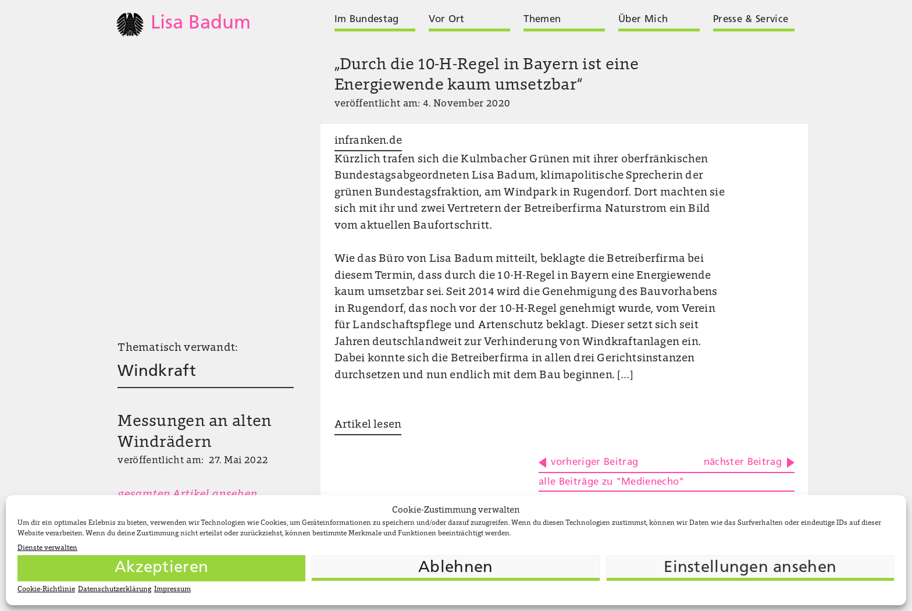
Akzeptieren (161, 568)
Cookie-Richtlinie (46, 589)
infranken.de (368, 141)
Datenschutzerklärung (114, 589)
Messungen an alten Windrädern (194, 432)
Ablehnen (455, 568)
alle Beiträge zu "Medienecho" (612, 482)
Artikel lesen (367, 425)
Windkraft (156, 372)
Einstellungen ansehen (750, 568)
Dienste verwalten (47, 548)
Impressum (172, 589)
